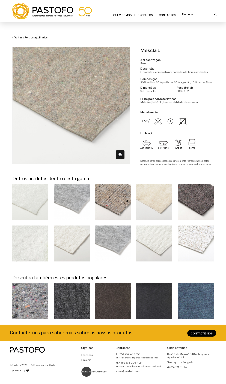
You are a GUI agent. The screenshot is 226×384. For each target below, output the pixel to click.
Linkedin (86, 359)
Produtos (145, 15)
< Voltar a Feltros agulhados (30, 37)
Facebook (87, 354)
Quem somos (122, 15)
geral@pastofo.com (128, 371)
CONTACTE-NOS (202, 333)
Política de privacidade (43, 365)
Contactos (167, 15)
